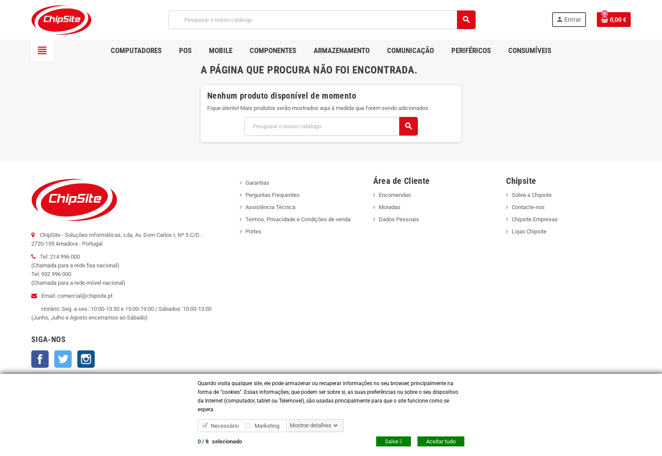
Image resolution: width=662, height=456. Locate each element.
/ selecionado (220, 441)
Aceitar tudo (441, 441)
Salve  (393, 441)
